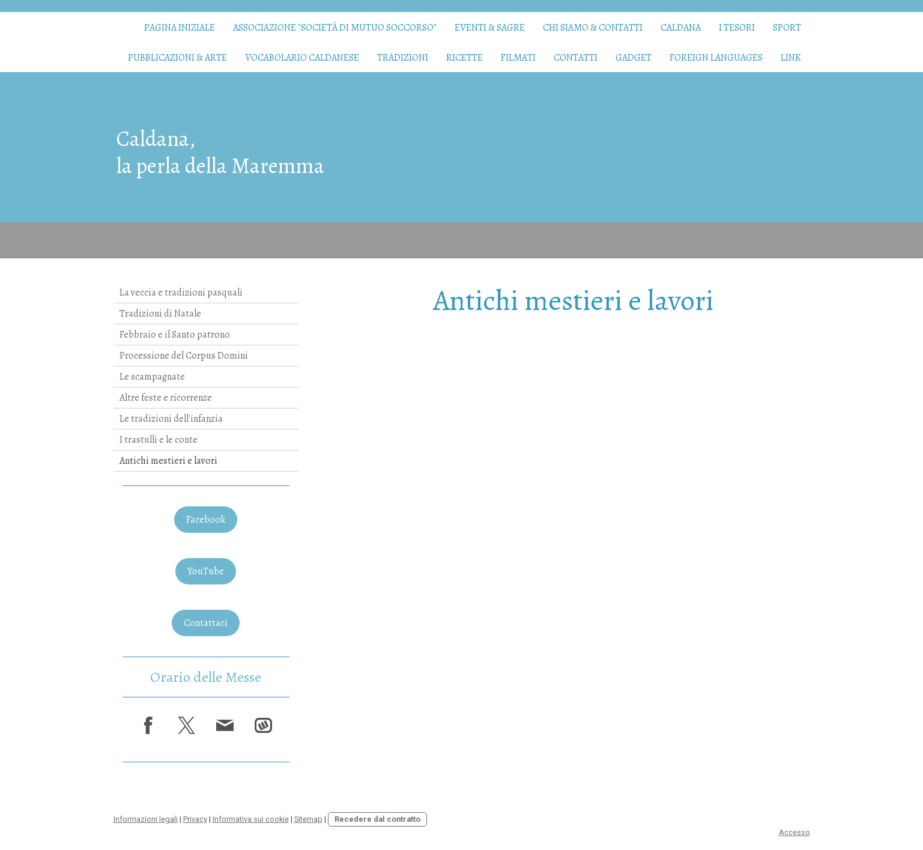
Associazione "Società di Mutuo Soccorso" (335, 27)
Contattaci (206, 623)
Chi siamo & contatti (593, 27)
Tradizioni (402, 57)
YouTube (205, 571)
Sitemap (308, 819)
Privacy (195, 819)
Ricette (464, 57)
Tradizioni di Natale (160, 313)
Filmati (518, 57)
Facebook (205, 519)
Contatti (576, 57)
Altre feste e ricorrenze (166, 397)
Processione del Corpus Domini (184, 355)
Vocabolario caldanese (302, 57)
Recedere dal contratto (377, 819)
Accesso (794, 832)
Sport (787, 27)
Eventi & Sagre (490, 27)
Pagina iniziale (179, 27)
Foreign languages (716, 57)
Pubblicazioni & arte (177, 57)
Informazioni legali (145, 819)
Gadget (634, 57)
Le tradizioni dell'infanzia (171, 418)
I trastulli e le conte (159, 439)
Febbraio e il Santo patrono (175, 334)
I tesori (737, 27)
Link (791, 57)
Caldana (681, 27)
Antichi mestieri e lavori (168, 460)
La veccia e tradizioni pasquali (181, 292)
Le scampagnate (152, 376)
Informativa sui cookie (251, 819)
